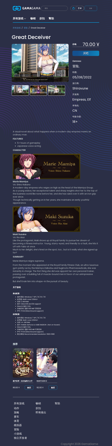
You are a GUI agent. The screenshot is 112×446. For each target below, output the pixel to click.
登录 (90, 8)
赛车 (16, 416)
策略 (16, 412)
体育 (16, 421)
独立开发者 (20, 438)
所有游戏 (19, 18)
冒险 (26, 27)
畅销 (33, 18)
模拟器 (18, 425)
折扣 (42, 18)
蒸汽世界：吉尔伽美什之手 (22, 381)
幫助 (51, 18)
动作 (16, 408)
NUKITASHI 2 (42, 381)
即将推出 (41, 412)
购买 (29, 387)
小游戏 (18, 433)
